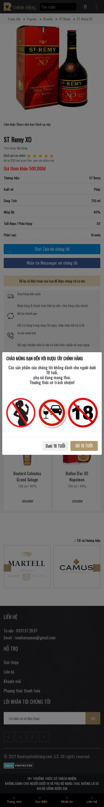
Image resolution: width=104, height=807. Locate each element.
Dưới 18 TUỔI (55, 446)
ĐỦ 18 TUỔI (84, 446)
